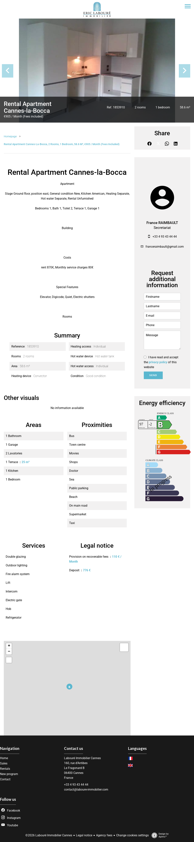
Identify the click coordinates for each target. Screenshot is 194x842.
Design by (159, 835)
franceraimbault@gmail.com (165, 246)
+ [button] (9, 646)
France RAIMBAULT (162, 223)
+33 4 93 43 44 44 (165, 236)
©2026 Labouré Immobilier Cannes (48, 835)
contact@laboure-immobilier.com (86, 789)
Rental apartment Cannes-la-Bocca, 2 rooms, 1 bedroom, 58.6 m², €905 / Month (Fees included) (62, 144)
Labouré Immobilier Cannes (82, 758)
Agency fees (104, 835)
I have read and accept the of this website (161, 362)
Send (153, 375)
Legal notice (84, 835)
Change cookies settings (132, 835)
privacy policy (158, 362)
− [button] (9, 652)
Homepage (10, 136)
